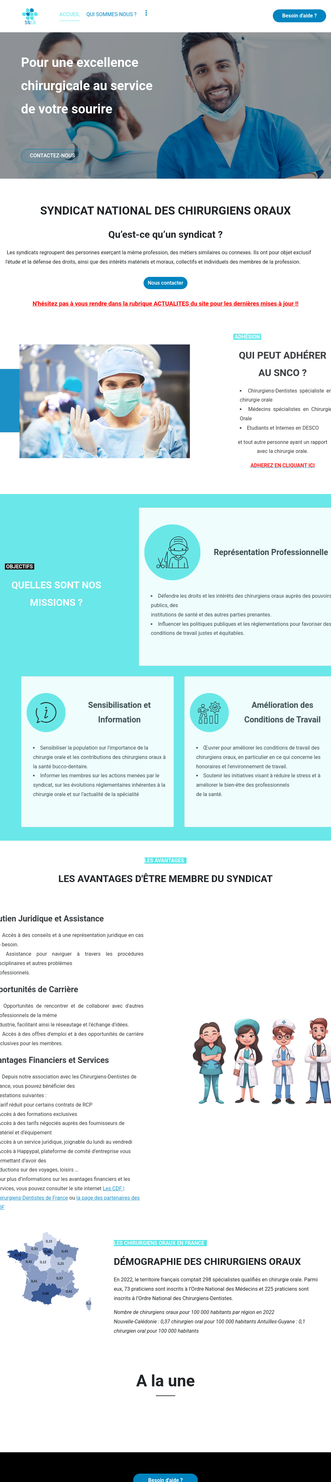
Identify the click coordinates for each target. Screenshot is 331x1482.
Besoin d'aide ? (299, 16)
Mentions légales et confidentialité (170, 1471)
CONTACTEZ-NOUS (52, 155)
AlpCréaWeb (109, 1471)
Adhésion (46, 1456)
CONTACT (126, 1456)
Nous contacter (165, 288)
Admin (221, 1471)
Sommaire (245, 1471)
